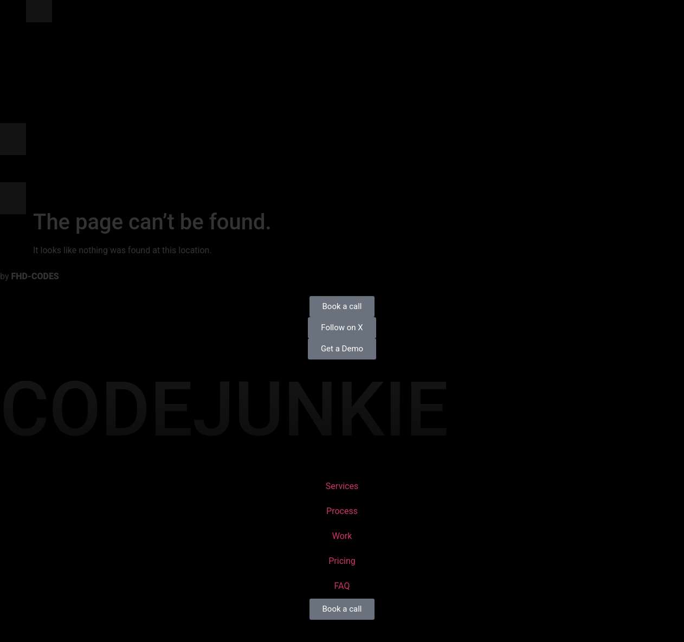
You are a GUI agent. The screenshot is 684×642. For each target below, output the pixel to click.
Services (342, 486)
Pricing (342, 561)
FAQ (342, 586)
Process (342, 511)
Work (342, 536)
